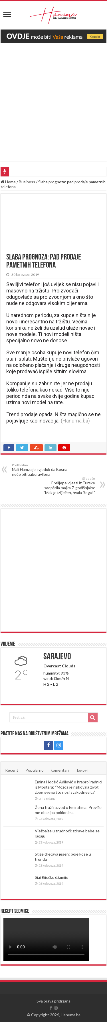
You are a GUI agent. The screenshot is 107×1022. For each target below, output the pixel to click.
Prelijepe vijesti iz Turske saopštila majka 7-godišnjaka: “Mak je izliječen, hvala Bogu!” (66, 486)
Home (8, 181)
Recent (11, 770)
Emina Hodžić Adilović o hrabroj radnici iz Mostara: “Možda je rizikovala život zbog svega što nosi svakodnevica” (68, 787)
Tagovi (82, 770)
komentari (60, 770)
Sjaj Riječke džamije (51, 877)
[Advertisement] (53, 99)
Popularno (34, 770)
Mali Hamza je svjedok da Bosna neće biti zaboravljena (41, 470)
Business (27, 181)
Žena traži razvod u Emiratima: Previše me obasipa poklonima (68, 810)
